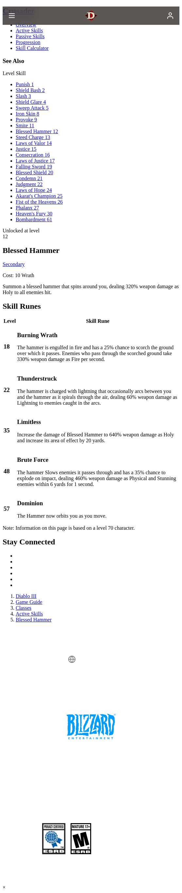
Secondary (14, 264)
